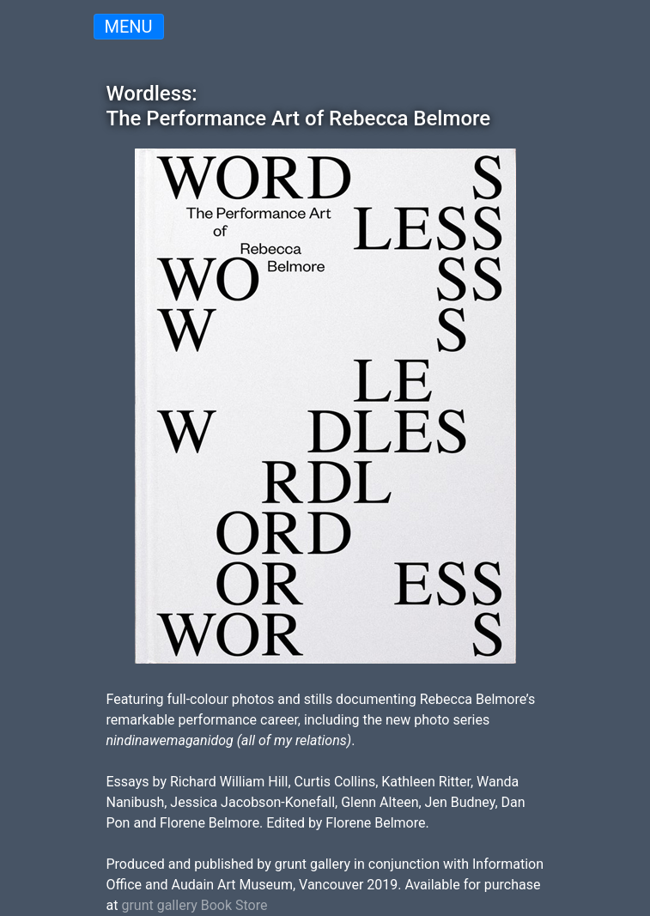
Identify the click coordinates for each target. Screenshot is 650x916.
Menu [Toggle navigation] (129, 26)
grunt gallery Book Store (194, 905)
